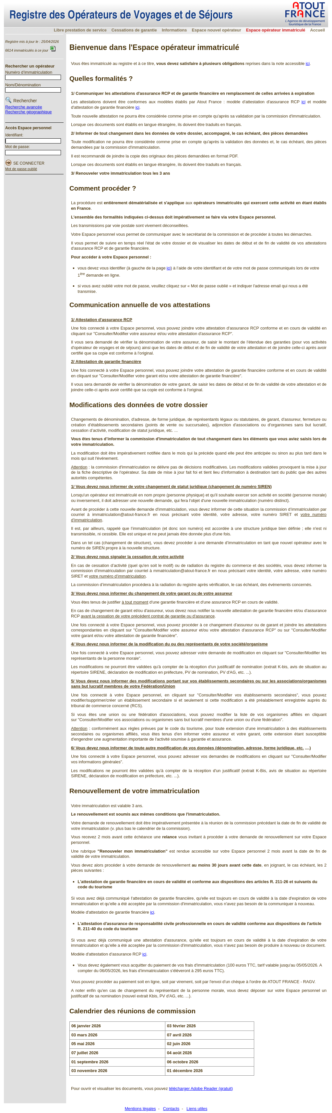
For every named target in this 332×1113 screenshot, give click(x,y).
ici (308, 63)
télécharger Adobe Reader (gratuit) (201, 1088)
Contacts (171, 1108)
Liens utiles (196, 1108)
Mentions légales (140, 1108)
